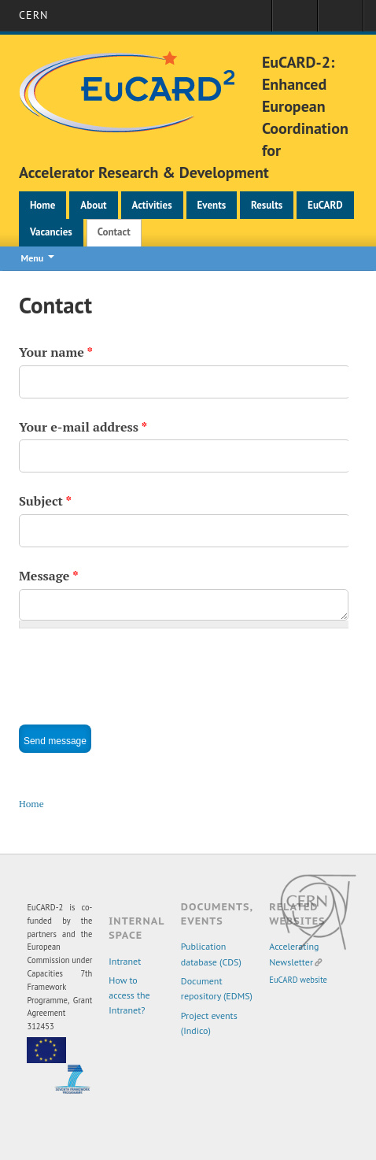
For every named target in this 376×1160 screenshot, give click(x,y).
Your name (56, 352)
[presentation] (138, 671)
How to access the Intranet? (129, 995)
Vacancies (51, 232)
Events (212, 205)
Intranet (125, 961)
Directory (340, 20)
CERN (34, 15)
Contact (114, 232)
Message (49, 575)
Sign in (294, 20)
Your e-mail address (83, 426)
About (93, 205)
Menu (32, 258)
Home (43, 205)
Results (266, 205)
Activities (152, 205)
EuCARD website (298, 979)
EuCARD (325, 205)
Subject (45, 501)
